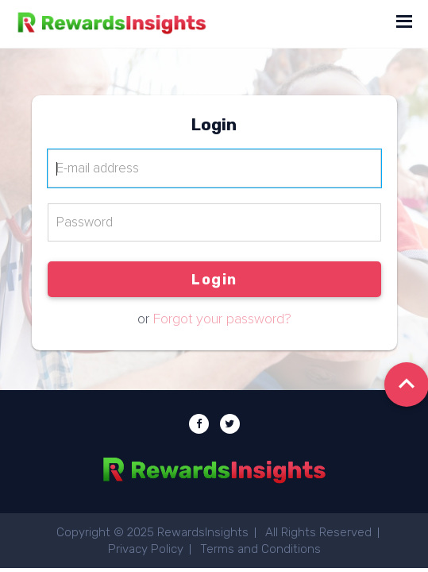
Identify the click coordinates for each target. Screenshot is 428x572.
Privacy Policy (145, 549)
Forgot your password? (222, 319)
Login (214, 279)
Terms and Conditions (260, 549)
